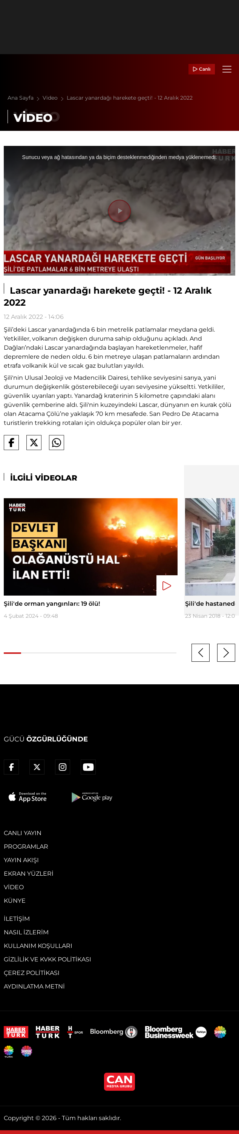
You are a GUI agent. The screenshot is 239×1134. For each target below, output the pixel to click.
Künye (15, 900)
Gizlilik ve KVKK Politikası (47, 959)
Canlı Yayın (22, 833)
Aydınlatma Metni (34, 986)
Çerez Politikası (32, 972)
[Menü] (226, 69)
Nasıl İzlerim (26, 932)
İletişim (17, 918)
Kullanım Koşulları (38, 945)
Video (55, 97)
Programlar (26, 846)
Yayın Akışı (21, 860)
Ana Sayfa (25, 97)
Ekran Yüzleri (29, 873)
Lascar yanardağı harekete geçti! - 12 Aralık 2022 (130, 97)
